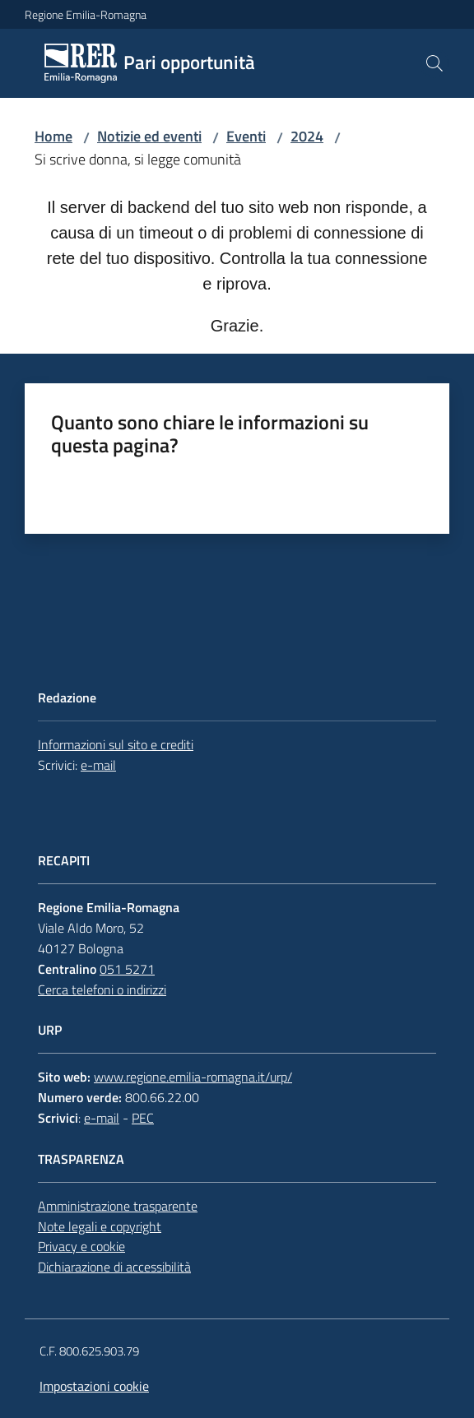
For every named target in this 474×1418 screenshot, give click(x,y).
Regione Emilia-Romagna (85, 14)
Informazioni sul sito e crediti (115, 744)
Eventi (246, 136)
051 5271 (127, 969)
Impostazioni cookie (94, 1386)
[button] (434, 63)
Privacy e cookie (81, 1246)
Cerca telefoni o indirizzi (102, 989)
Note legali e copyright (99, 1226)
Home (53, 136)
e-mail (98, 765)
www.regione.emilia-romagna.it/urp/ (193, 1077)
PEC (143, 1118)
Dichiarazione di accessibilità (114, 1267)
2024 (306, 136)
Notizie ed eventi (149, 136)
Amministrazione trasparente (118, 1206)
